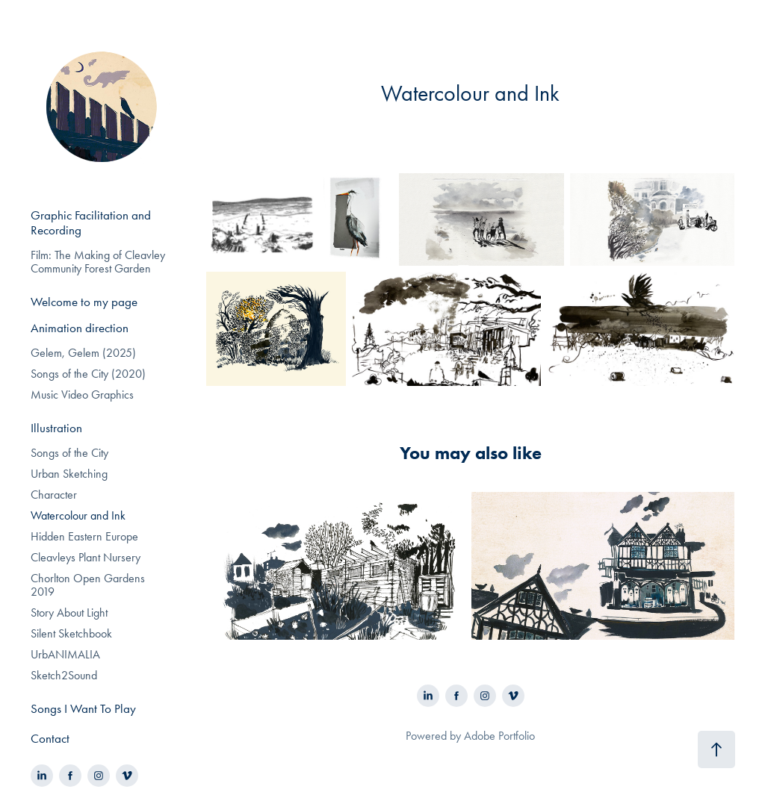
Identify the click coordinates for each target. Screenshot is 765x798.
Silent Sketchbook (71, 633)
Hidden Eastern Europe (84, 536)
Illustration (56, 427)
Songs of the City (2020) (88, 374)
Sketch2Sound (64, 675)
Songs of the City (69, 453)
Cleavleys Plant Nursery (85, 557)
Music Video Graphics (82, 394)
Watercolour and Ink (78, 515)
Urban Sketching (69, 474)
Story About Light (69, 612)
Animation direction (79, 327)
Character (54, 494)
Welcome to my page (84, 301)
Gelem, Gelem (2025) (83, 353)
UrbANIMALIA (65, 654)
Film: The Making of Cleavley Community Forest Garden (98, 261)
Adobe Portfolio (499, 736)
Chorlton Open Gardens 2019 (88, 585)
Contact (50, 738)
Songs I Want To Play (83, 708)
